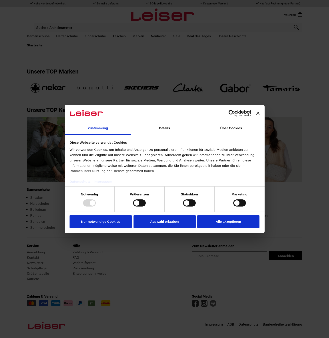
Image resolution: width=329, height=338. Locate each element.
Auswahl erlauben (164, 221)
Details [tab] (164, 128)
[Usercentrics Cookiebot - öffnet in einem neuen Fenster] (231, 113)
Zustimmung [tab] (98, 128)
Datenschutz (80, 181)
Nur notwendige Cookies (100, 221)
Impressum (103, 181)
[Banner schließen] (257, 113)
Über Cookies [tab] (231, 128)
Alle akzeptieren (228, 221)
